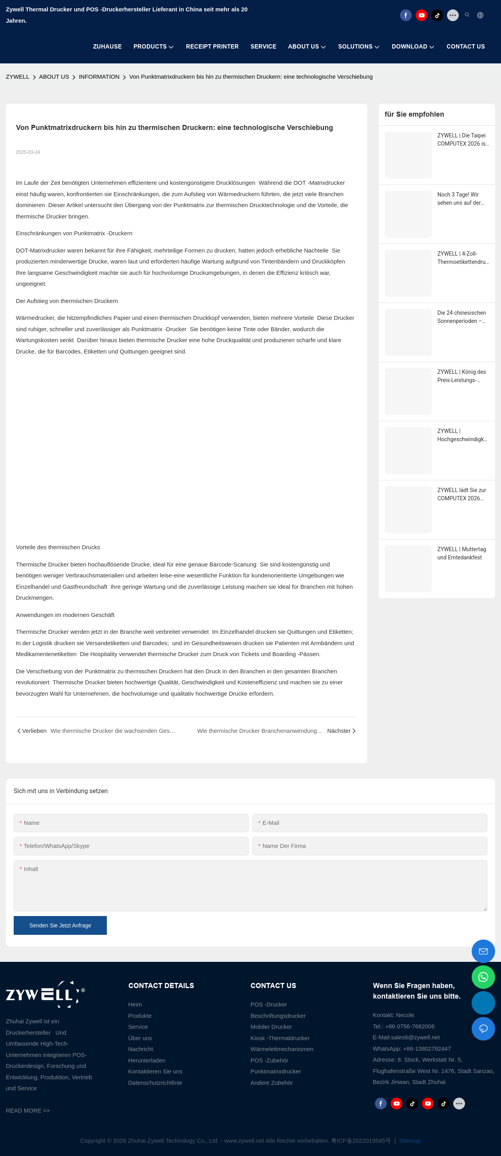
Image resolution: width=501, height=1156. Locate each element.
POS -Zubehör (269, 1060)
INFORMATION (99, 76)
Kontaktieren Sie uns (155, 1071)
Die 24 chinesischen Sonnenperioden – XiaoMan (462, 317)
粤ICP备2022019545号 (362, 1140)
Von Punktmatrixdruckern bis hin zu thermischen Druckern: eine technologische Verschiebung (251, 76)
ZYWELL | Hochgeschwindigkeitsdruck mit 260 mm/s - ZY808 (463, 436)
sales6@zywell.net (415, 1037)
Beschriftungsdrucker (278, 1015)
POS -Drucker (268, 1004)
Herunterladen (147, 1060)
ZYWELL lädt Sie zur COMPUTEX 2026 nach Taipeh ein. (462, 495)
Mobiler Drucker (271, 1026)
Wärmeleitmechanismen (282, 1049)
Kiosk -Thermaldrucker (280, 1038)
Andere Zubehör (271, 1082)
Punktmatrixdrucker (275, 1071)
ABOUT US (54, 76)
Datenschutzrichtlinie (155, 1082)
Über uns (140, 1038)
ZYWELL (17, 76)
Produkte (140, 1015)
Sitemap (408, 1140)
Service (138, 1026)
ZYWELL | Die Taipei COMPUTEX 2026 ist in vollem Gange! (463, 140)
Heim (135, 1004)
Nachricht (140, 1049)
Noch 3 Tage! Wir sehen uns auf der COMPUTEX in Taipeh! (459, 199)
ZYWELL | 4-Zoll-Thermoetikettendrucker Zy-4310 (463, 258)
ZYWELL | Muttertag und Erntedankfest (462, 553)
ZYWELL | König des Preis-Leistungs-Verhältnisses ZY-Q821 (462, 376)
